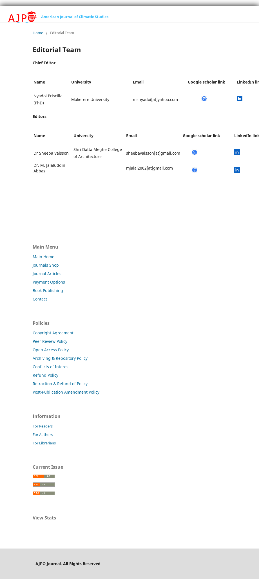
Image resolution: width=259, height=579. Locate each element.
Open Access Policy (51, 349)
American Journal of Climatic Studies (74, 16)
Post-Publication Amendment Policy (66, 392)
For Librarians (44, 443)
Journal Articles (47, 273)
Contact (40, 299)
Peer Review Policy (50, 341)
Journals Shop (46, 265)
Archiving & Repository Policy (60, 358)
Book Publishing (48, 290)
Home (38, 32)
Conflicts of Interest (51, 366)
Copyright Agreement (53, 332)
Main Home (43, 256)
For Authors (43, 434)
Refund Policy (45, 375)
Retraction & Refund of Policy (60, 383)
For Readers (43, 426)
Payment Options (49, 282)
